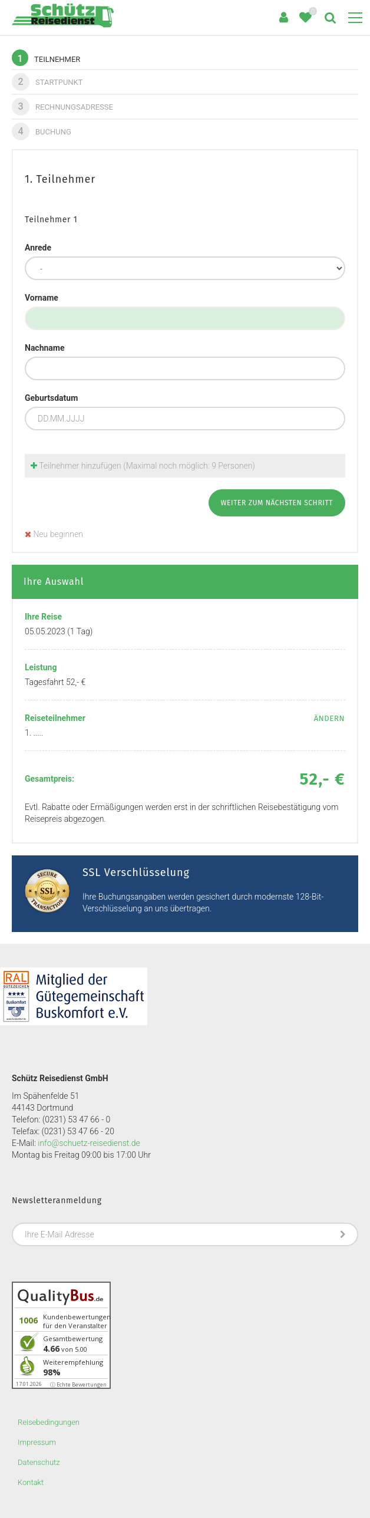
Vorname (41, 297)
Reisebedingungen (49, 1422)
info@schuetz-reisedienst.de (89, 1143)
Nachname (45, 348)
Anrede (38, 247)
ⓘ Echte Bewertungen (78, 1384)
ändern (329, 718)
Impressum (37, 1442)
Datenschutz (39, 1462)
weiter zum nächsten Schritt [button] (277, 503)
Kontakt (31, 1482)
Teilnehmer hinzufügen (143, 465)
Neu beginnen (54, 534)
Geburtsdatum (51, 398)
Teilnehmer (46, 58)
